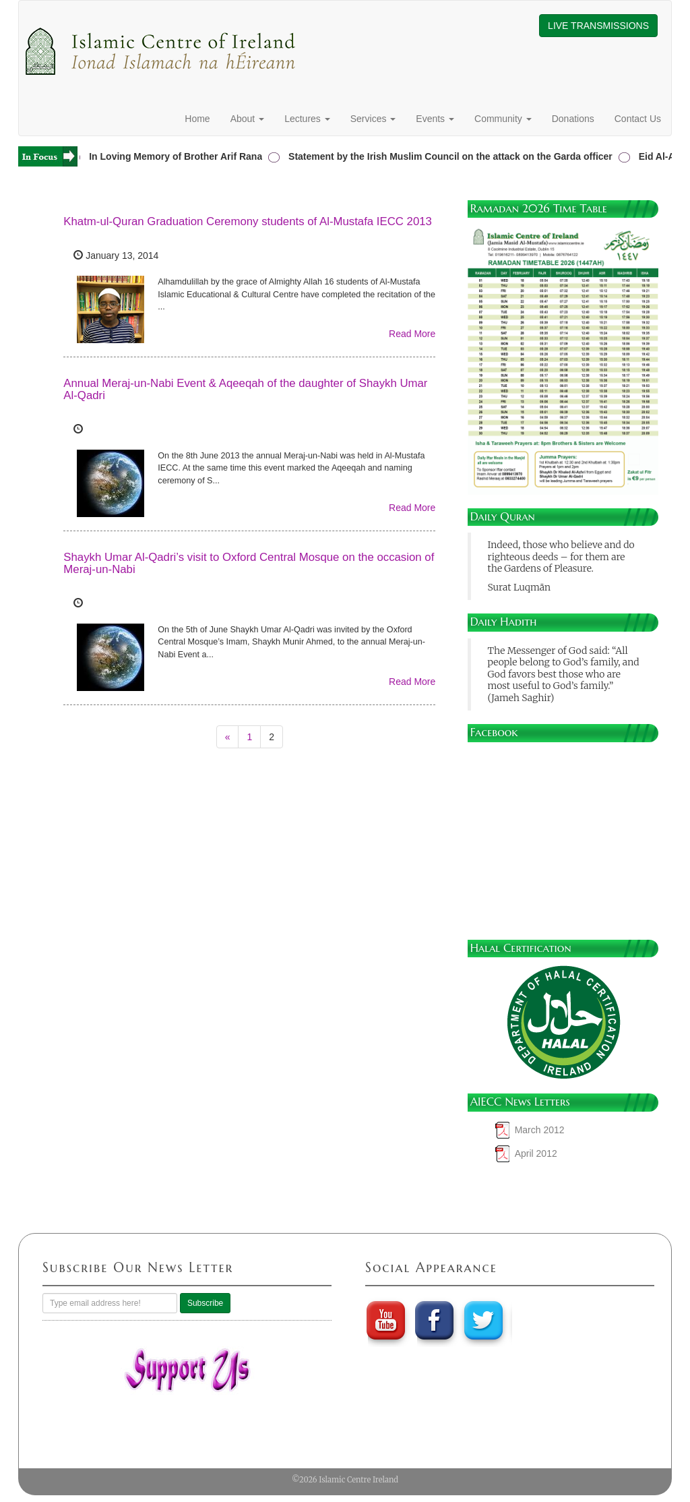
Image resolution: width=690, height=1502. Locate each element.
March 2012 (540, 1129)
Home (197, 118)
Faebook (435, 1320)
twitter (485, 1320)
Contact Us (638, 118)
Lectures (307, 118)
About (247, 118)
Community (503, 118)
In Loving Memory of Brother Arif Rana (178, 156)
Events (435, 118)
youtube (385, 1320)
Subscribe (205, 1303)
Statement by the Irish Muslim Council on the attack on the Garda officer (453, 156)
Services (373, 118)
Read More (412, 333)
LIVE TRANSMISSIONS (598, 25)
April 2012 (536, 1153)
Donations (573, 118)
